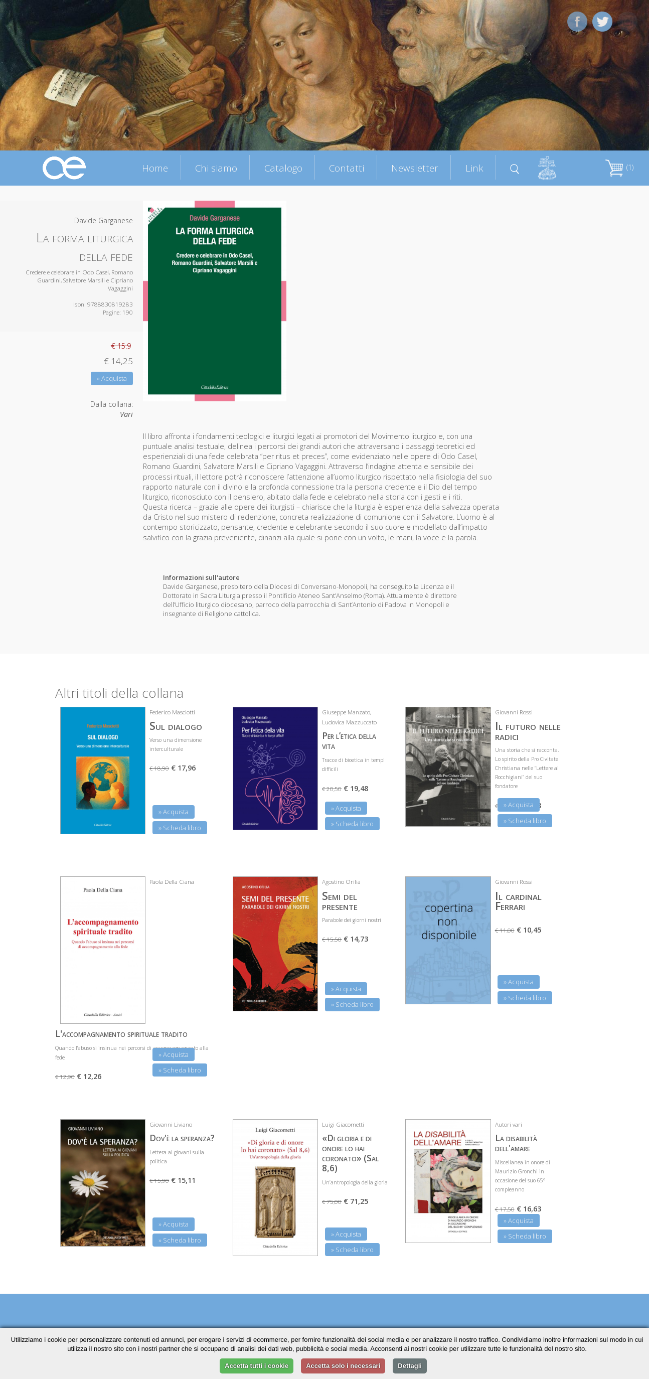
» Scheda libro (179, 827)
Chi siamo (216, 168)
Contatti (346, 168)
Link (474, 168)
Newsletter (414, 168)
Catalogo (283, 168)
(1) (619, 167)
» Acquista (112, 378)
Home (155, 168)
